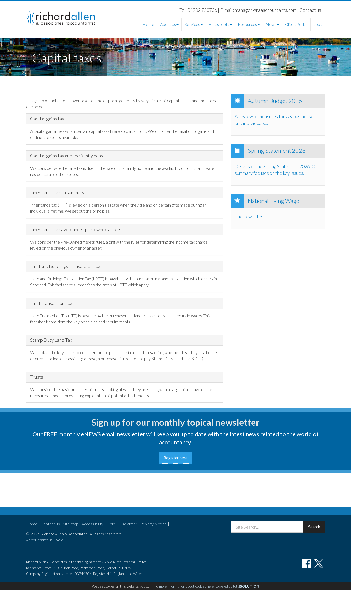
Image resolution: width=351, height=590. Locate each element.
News (272, 24)
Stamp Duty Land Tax (51, 340)
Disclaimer (127, 523)
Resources (249, 24)
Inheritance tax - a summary (57, 192)
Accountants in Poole (45, 539)
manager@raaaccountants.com (265, 10)
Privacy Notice (153, 523)
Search (314, 526)
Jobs (317, 24)
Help (110, 523)
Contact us (310, 10)
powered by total (237, 586)
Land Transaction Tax (51, 303)
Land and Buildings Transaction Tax (65, 266)
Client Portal (296, 24)
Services (194, 24)
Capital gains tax (47, 119)
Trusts (36, 377)
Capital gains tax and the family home (67, 156)
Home (148, 24)
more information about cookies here (186, 586)
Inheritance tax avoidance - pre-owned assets (75, 229)
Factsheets (220, 24)
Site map (70, 523)
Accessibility (92, 523)
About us (169, 24)
